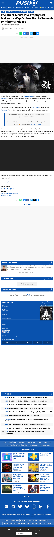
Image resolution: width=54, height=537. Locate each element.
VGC (28, 523)
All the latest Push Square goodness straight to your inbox (27, 530)
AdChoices (45, 514)
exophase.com (9, 182)
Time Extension (32, 520)
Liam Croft (9, 28)
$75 (17, 342)
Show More (27, 496)
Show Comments (27, 284)
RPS (49, 523)
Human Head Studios (7, 318)
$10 (47, 342)
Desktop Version (45, 445)
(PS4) (7, 189)
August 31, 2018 (36, 124)
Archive (24, 445)
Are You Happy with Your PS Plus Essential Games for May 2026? (26, 424)
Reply (32, 272)
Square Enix (10, 11)
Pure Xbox (23, 520)
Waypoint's (4, 110)
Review (9, 193)
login (28, 295)
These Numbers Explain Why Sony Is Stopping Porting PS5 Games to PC (28, 412)
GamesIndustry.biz (36, 523)
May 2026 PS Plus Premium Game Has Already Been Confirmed (26, 404)
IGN (15, 523)
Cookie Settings (33, 445)
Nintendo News (7, 523)
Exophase (4, 98)
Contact (39, 442)
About (10, 442)
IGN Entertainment (25, 514)
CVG (45, 523)
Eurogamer (21, 523)
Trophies (31, 11)
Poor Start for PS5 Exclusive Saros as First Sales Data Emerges (26, 397)
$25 (37, 342)
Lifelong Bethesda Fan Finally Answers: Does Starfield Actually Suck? (27, 420)
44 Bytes (38, 514)
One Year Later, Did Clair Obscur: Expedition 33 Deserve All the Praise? (28, 428)
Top (4, 442)
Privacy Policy (47, 442)
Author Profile (23, 272)
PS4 (16, 11)
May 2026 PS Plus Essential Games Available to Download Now (26, 401)
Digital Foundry (43, 520)
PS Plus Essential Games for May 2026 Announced (22, 415)
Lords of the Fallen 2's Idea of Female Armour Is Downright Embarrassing (24, 432)
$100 (7, 342)
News (3, 11)
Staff (14, 442)
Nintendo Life (15, 520)
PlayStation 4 (5, 310)
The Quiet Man (23, 11)
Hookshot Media (10, 514)
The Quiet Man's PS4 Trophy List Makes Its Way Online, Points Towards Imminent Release (27, 18)
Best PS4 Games (6, 195)
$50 (27, 342)
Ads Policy (17, 445)
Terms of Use (9, 445)
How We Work (22, 442)
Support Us (31, 442)
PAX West (36, 107)
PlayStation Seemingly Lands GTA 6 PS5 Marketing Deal (24, 408)
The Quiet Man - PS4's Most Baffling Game (11, 337)
